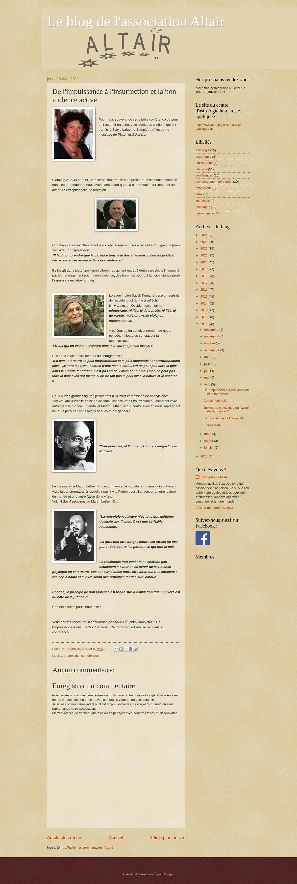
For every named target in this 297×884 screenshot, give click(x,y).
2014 (204, 303)
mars (208, 434)
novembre (211, 336)
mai (207, 377)
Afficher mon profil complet (214, 507)
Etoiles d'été (212, 425)
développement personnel (214, 181)
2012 (204, 317)
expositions (203, 188)
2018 (204, 276)
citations (201, 169)
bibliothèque (204, 163)
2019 (204, 269)
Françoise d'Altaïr (213, 477)
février (209, 441)
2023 (204, 242)
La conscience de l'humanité (223, 418)
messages (203, 207)
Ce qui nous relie (215, 401)
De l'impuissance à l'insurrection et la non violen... (226, 392)
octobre (210, 343)
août (207, 357)
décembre (211, 329)
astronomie (203, 156)
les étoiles (203, 200)
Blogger (168, 874)
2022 (204, 248)
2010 (204, 456)
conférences (90, 655)
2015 (204, 296)
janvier (209, 447)
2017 (204, 283)
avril (207, 384)
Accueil (116, 837)
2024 (204, 235)
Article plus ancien (167, 837)
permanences (205, 213)
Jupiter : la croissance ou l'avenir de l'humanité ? (226, 409)
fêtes (199, 194)
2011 (204, 324)
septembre (212, 350)
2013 (204, 310)
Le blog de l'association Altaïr (135, 21)
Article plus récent (64, 837)
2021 (204, 255)
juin (207, 371)
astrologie (72, 655)
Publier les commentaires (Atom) (90, 847)
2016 (204, 289)
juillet (208, 364)
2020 (204, 262)
